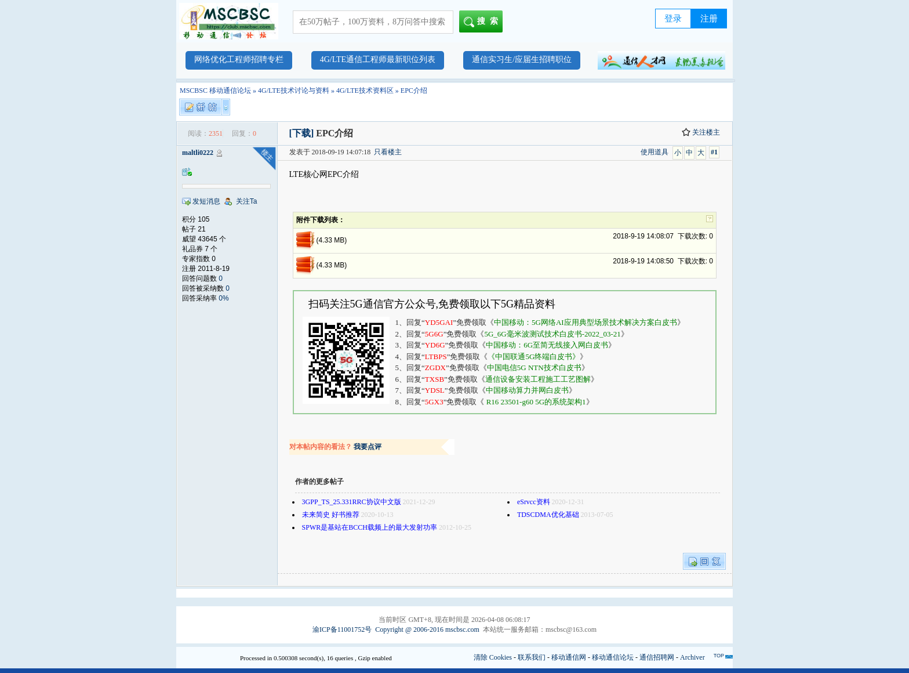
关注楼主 (701, 132)
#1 (714, 152)
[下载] (301, 133)
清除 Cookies (493, 657)
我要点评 (367, 447)
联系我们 (532, 657)
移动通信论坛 (613, 657)
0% (223, 298)
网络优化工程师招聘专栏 (238, 59)
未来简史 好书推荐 (330, 515)
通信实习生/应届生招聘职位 (522, 59)
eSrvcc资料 (533, 502)
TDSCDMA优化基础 (548, 515)
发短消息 (206, 201)
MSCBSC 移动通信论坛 (215, 90)
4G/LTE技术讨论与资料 (293, 90)
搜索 (483, 22)
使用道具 (654, 152)
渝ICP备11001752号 (342, 629)
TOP (719, 655)
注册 (709, 18)
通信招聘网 (656, 657)
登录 (673, 18)
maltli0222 (197, 153)
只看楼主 (388, 152)
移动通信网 (568, 657)
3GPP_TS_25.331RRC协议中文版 (351, 502)
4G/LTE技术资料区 (365, 90)
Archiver (692, 657)
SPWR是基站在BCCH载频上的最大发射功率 (369, 527)
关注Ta (246, 201)
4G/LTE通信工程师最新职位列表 (377, 59)
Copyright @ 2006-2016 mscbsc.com (427, 629)
